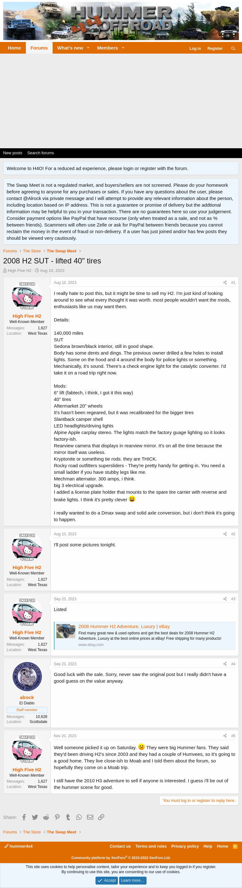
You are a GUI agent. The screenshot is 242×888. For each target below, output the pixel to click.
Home (14, 47)
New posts (12, 152)
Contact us (120, 846)
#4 (233, 664)
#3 (233, 599)
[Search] (233, 49)
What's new (70, 47)
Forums (39, 47)
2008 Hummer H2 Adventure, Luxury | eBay (124, 626)
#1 (233, 282)
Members (107, 47)
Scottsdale (38, 722)
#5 (233, 736)
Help (208, 846)
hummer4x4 (18, 846)
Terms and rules (151, 846)
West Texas (37, 333)
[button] (88, 48)
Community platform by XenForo (121, 858)
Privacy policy (185, 846)
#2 (233, 534)
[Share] (225, 282)
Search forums (40, 152)
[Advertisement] (121, 101)
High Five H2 (20, 270)
